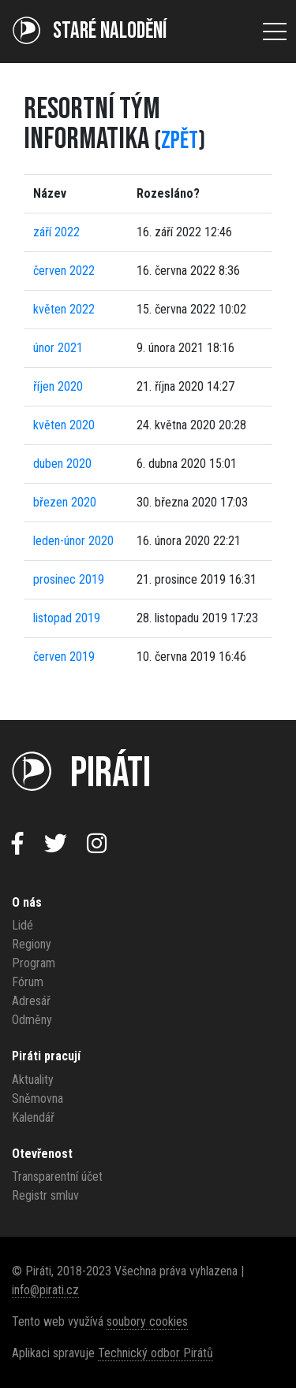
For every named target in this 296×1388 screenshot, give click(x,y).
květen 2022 (64, 309)
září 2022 (56, 232)
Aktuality (33, 1079)
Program (33, 963)
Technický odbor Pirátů (155, 1352)
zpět (179, 140)
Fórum (27, 981)
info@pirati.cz (45, 1289)
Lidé (22, 925)
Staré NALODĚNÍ (90, 31)
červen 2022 (64, 270)
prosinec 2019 (68, 579)
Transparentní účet (57, 1176)
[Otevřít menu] (274, 31)
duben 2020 (62, 463)
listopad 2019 (66, 617)
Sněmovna (37, 1098)
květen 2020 (64, 425)
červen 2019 (64, 656)
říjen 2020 (58, 386)
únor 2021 (58, 347)
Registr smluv (45, 1195)
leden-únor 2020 (73, 540)
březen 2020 (64, 502)
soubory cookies (147, 1321)
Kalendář (33, 1117)
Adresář (31, 1000)
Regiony (31, 944)
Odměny (32, 1019)
